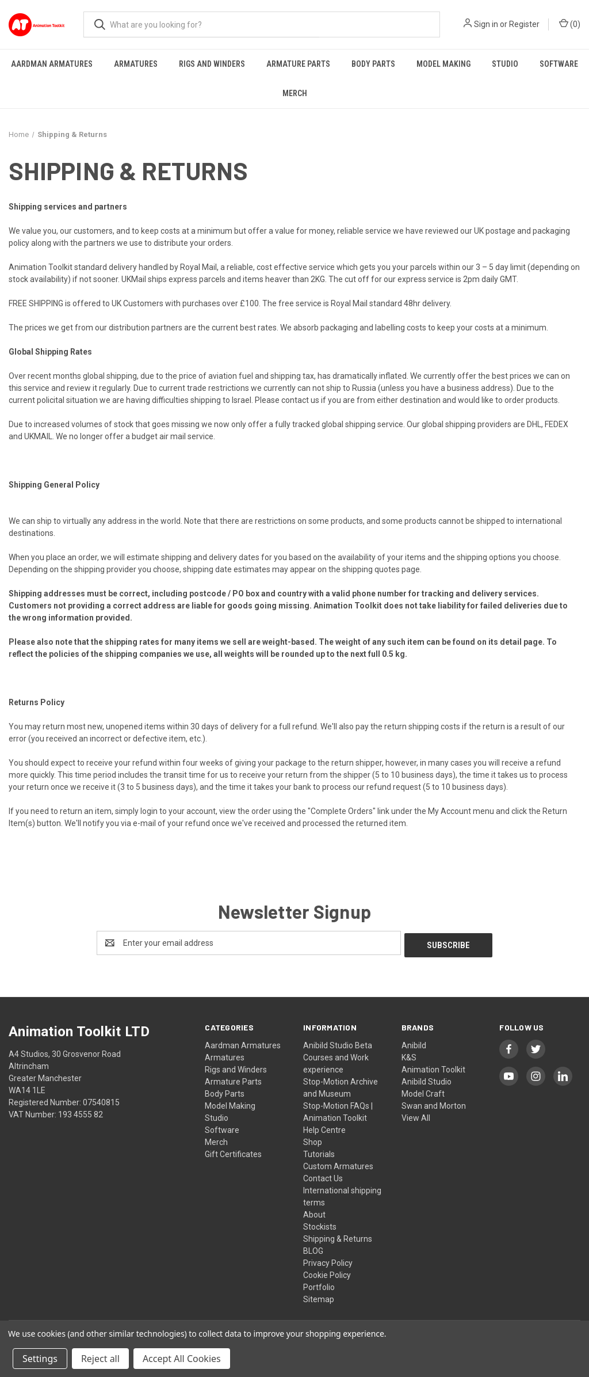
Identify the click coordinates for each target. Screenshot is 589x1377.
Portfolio (319, 1284)
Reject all (100, 1358)
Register (524, 24)
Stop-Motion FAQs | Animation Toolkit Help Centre (338, 1115)
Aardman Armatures (52, 64)
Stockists (319, 1224)
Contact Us (323, 1176)
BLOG (313, 1248)
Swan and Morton (433, 1103)
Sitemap (318, 1297)
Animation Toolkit (433, 1067)
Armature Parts (298, 64)
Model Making (443, 64)
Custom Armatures (338, 1164)
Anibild (413, 1043)
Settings (40, 1358)
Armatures (136, 64)
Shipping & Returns (337, 1236)
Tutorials (319, 1152)
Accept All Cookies (182, 1358)
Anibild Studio (426, 1079)
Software (559, 64)
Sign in (486, 24)
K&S (408, 1055)
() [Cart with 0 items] (569, 23)
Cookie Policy (327, 1272)
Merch (294, 93)
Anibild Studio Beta (337, 1043)
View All (415, 1115)
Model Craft (423, 1091)
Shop (312, 1139)
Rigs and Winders (212, 64)
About (314, 1212)
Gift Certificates (233, 1152)
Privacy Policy (328, 1260)
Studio (505, 64)
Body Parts (373, 64)
